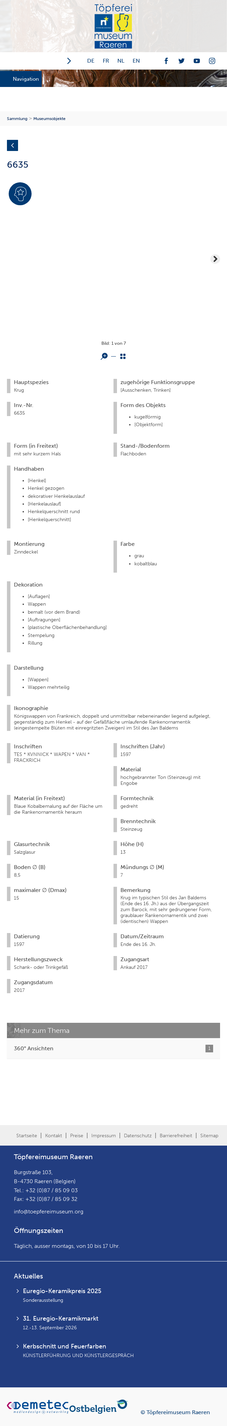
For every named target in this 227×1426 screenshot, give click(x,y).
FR (106, 60)
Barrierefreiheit (176, 1136)
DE (90, 60)
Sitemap (209, 1136)
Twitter (181, 61)
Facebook (166, 61)
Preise (76, 1136)
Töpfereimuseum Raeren (113, 26)
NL (120, 60)
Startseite (26, 1136)
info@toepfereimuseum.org (48, 1211)
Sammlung (17, 118)
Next (215, 259)
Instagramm (212, 61)
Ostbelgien (100, 1407)
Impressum (103, 1136)
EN (136, 60)
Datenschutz (138, 1136)
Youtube (197, 61)
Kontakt (53, 1136)
